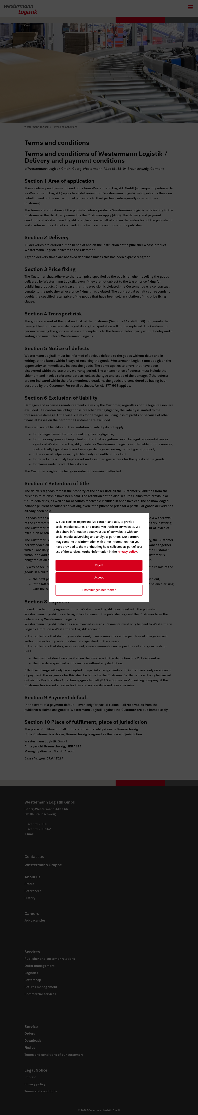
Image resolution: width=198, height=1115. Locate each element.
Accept (99, 577)
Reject (99, 565)
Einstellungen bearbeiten (99, 590)
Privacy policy (127, 552)
